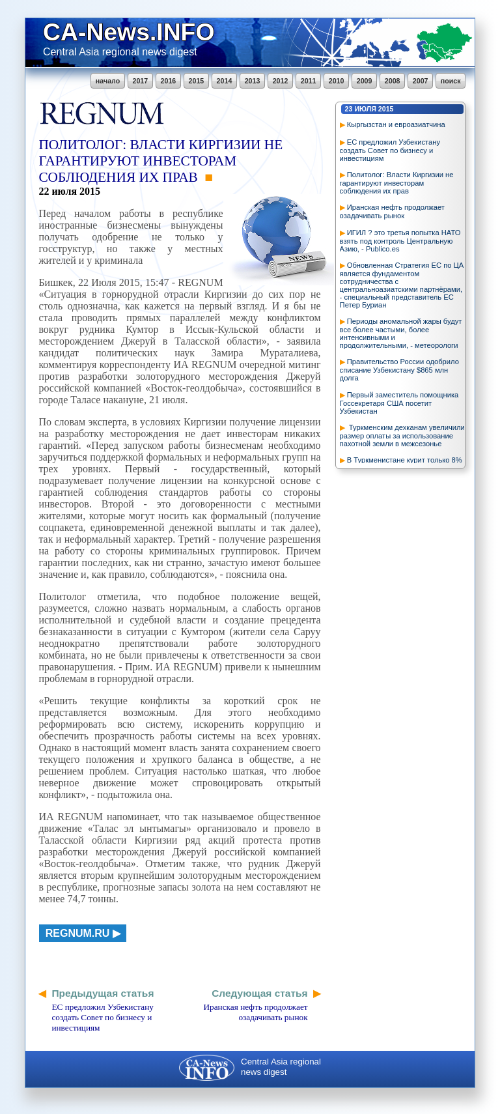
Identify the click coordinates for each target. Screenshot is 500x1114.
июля (365, 109)
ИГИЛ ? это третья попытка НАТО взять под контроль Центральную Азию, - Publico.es (400, 241)
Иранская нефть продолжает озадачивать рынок (392, 211)
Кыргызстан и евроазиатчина (396, 124)
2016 (168, 81)
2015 (196, 81)
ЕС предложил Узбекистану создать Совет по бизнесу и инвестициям (390, 150)
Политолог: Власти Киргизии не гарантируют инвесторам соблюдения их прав (397, 183)
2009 (364, 81)
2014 (224, 81)
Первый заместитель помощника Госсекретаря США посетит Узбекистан (399, 403)
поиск (451, 81)
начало (108, 81)
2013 (252, 81)
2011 (308, 81)
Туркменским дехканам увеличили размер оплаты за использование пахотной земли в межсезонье (402, 435)
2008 (392, 81)
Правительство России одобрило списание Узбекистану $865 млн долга (399, 370)
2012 (280, 81)
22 (43, 191)
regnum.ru (78, 933)
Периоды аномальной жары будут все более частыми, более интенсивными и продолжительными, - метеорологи (401, 333)
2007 (420, 81)
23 (349, 109)
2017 (140, 81)
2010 (336, 81)
